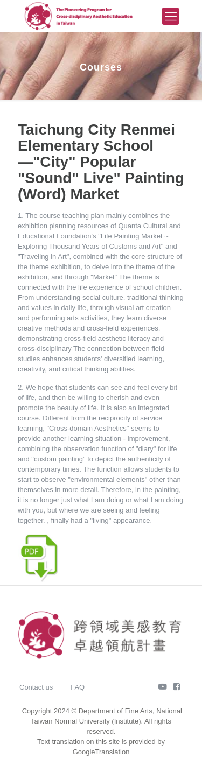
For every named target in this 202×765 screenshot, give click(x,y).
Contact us (36, 687)
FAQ (78, 687)
